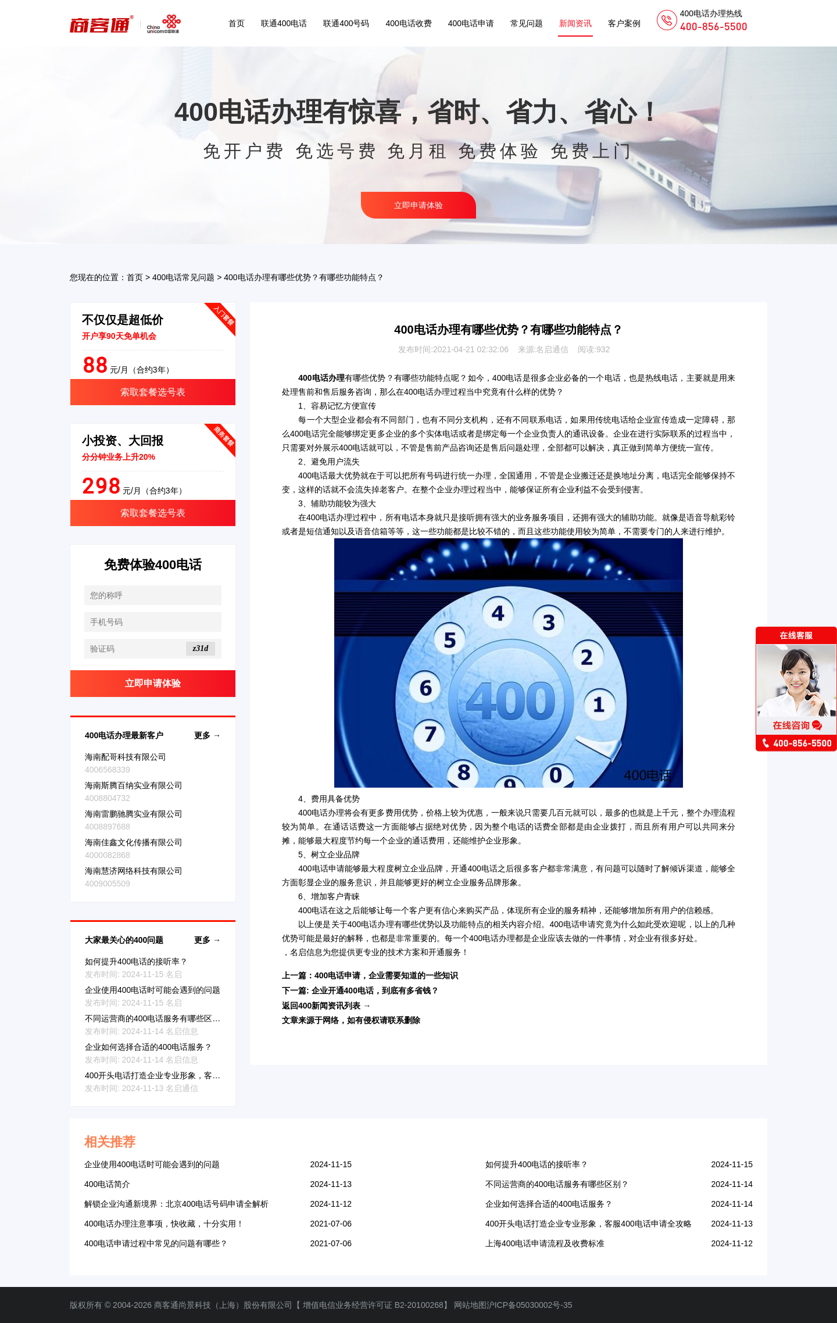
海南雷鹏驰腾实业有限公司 (134, 813)
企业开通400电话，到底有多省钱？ (375, 990)
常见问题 (526, 23)
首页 (236, 23)
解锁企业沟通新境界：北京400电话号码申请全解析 (176, 1203)
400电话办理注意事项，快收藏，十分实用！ (164, 1223)
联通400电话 (284, 23)
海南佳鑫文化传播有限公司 (134, 842)
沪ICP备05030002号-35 (530, 1305)
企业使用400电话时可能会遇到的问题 (152, 990)
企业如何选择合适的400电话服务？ (148, 1047)
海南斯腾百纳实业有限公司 (134, 785)
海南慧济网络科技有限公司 (134, 870)
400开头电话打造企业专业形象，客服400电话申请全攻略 (188, 1075)
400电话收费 (408, 23)
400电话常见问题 (183, 277)
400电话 (507, 377)
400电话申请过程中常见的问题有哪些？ (156, 1243)
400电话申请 (471, 23)
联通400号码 (346, 23)
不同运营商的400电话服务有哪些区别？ (156, 1018)
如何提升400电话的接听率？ (136, 961)
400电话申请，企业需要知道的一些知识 (386, 975)
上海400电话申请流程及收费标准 (544, 1243)
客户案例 (624, 23)
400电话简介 (107, 1184)
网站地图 (470, 1305)
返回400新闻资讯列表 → (326, 1005)
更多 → (207, 735)
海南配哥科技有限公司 (125, 756)
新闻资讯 (575, 23)
